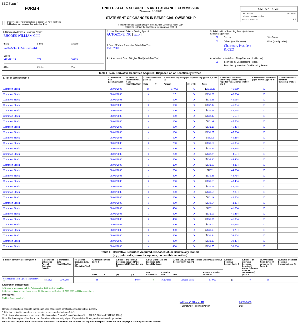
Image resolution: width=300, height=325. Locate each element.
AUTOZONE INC (119, 34)
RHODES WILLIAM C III (22, 35)
